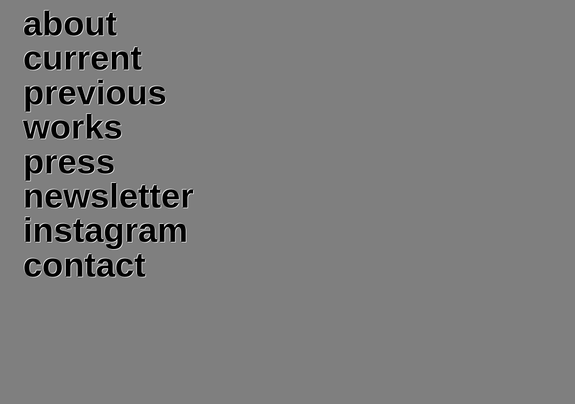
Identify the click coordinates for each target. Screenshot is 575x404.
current (82, 57)
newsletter (108, 195)
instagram (105, 230)
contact (84, 264)
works (73, 126)
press (69, 161)
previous (95, 92)
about (70, 23)
